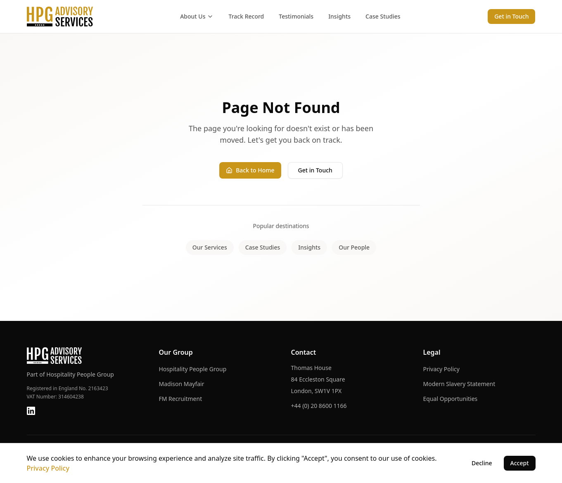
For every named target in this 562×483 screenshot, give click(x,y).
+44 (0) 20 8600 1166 (319, 406)
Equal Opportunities (450, 399)
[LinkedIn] (31, 411)
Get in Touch (511, 16)
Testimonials (296, 16)
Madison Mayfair (181, 384)
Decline (482, 463)
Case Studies (383, 16)
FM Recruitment (180, 399)
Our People (354, 247)
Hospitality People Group (193, 369)
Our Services (209, 247)
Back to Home (250, 170)
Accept (519, 463)
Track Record (246, 16)
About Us (196, 16)
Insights (339, 16)
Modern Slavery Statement (459, 384)
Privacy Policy (441, 369)
